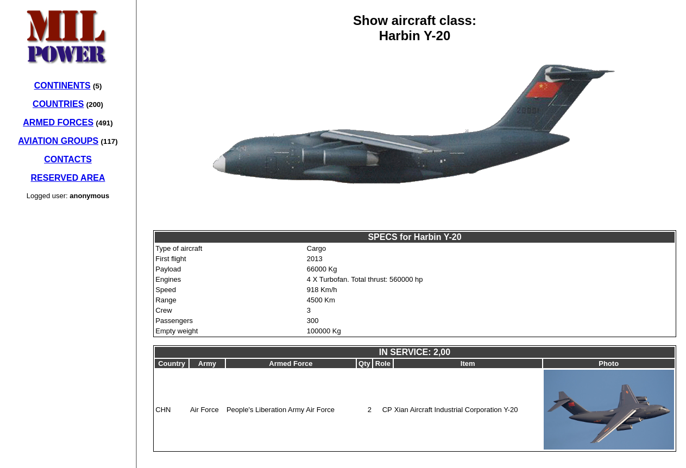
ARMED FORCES (58, 122)
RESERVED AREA (68, 177)
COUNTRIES (58, 104)
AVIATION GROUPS (58, 141)
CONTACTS (68, 159)
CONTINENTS (62, 85)
